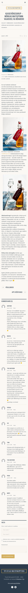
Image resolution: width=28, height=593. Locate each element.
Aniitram (9, 306)
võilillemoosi (5, 154)
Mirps (8, 493)
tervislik (3, 78)
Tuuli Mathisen (11, 368)
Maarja (9, 336)
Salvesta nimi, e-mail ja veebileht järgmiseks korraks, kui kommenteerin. (14, 540)
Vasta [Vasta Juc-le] (14, 425)
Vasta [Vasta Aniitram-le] (14, 308)
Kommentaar (4, 544)
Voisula (9, 407)
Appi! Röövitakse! (17, 292)
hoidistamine (11, 76)
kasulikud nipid (19, 76)
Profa (8, 476)
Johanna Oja (20, 579)
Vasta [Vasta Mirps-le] (14, 495)
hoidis (6, 76)
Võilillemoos (10, 287)
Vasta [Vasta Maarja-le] (14, 338)
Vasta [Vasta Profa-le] (15, 477)
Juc (8, 423)
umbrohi (8, 78)
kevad (24, 76)
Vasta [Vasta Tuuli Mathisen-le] (14, 370)
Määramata (10, 23)
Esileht (3, 23)
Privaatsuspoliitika (14, 583)
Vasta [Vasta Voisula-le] (14, 409)
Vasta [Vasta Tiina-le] (14, 444)
